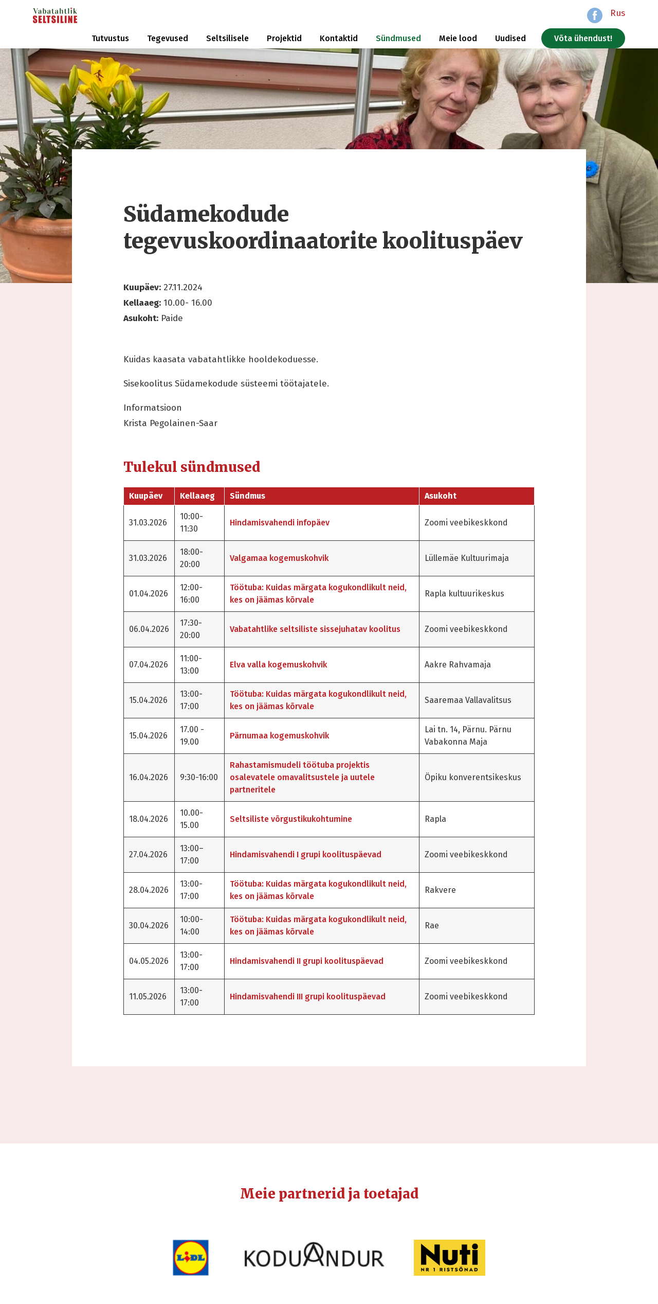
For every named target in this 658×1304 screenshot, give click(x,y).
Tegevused (167, 38)
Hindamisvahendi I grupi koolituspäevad (305, 854)
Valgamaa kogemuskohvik (279, 558)
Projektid (284, 38)
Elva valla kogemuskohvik (278, 664)
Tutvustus (110, 38)
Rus (617, 13)
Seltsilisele (227, 38)
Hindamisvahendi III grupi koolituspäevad (308, 996)
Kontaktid (339, 38)
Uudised (510, 38)
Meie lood (458, 38)
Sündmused (398, 38)
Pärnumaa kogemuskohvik (279, 736)
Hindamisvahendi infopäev (280, 522)
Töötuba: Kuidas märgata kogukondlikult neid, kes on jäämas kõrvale (318, 594)
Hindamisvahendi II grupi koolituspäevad (306, 961)
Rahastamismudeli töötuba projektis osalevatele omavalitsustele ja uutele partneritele (302, 777)
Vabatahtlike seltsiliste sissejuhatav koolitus (315, 629)
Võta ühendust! (583, 38)
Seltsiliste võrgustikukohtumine (291, 819)
